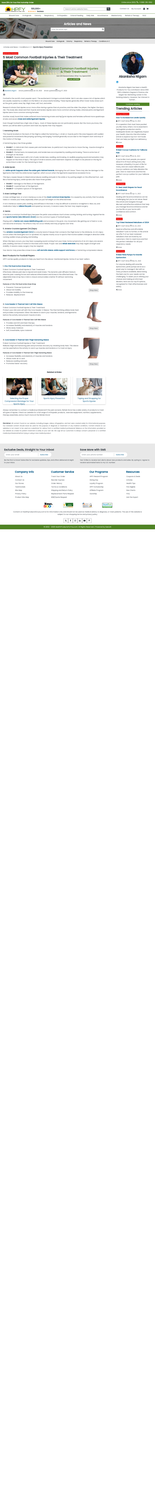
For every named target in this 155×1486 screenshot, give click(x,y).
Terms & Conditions (59, 488)
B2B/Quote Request (59, 498)
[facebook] (70, 522)
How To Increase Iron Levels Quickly (130, 117)
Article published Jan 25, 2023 (30, 90)
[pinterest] (89, 522)
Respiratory (49, 15)
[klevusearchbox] (108, 9)
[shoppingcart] (147, 8)
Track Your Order (58, 477)
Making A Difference (123, 114)
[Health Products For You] (15, 9)
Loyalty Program (96, 484)
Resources (132, 473)
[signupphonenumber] (97, 455)
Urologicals (26, 15)
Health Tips (130, 484)
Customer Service (62, 473)
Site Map (18, 491)
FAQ (128, 495)
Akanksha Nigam (11, 91)
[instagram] (75, 522)
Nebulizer (119, 219)
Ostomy (38, 15)
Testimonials (20, 488)
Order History (56, 484)
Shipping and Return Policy (62, 491)
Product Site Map (22, 498)
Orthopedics (62, 15)
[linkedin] (80, 522)
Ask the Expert (132, 498)
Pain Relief (120, 146)
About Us (18, 477)
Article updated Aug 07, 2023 (55, 90)
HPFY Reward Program (99, 477)
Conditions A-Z (104, 41)
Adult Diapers (121, 184)
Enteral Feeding (77, 15)
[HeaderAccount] (136, 8)
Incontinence (102, 15)
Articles (129, 481)
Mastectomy (116, 15)
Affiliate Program (96, 491)
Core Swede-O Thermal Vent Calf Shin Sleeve (23, 305)
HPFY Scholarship (97, 488)
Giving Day (94, 481)
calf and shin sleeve (45, 251)
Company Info (24, 473)
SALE (144, 15)
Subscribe (44, 456)
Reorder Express (57, 481)
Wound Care (14, 15)
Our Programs (98, 473)
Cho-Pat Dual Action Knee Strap (17, 267)
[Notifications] (144, 8)
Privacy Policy (20, 495)
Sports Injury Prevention (10, 53)
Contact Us (124, 8)
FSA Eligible (130, 488)
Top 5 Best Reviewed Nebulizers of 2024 (132, 222)
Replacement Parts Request (62, 495)
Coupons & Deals (133, 477)
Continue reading (133, 104)
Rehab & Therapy (132, 15)
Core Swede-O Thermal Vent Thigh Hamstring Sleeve (27, 341)
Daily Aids (90, 15)
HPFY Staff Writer (124, 121)
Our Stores (19, 484)
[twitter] (66, 522)
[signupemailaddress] (21, 455)
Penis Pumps (120, 251)
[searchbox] (87, 9)
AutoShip (93, 495)
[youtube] (84, 522)
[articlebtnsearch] (77, 32)
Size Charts (130, 491)
